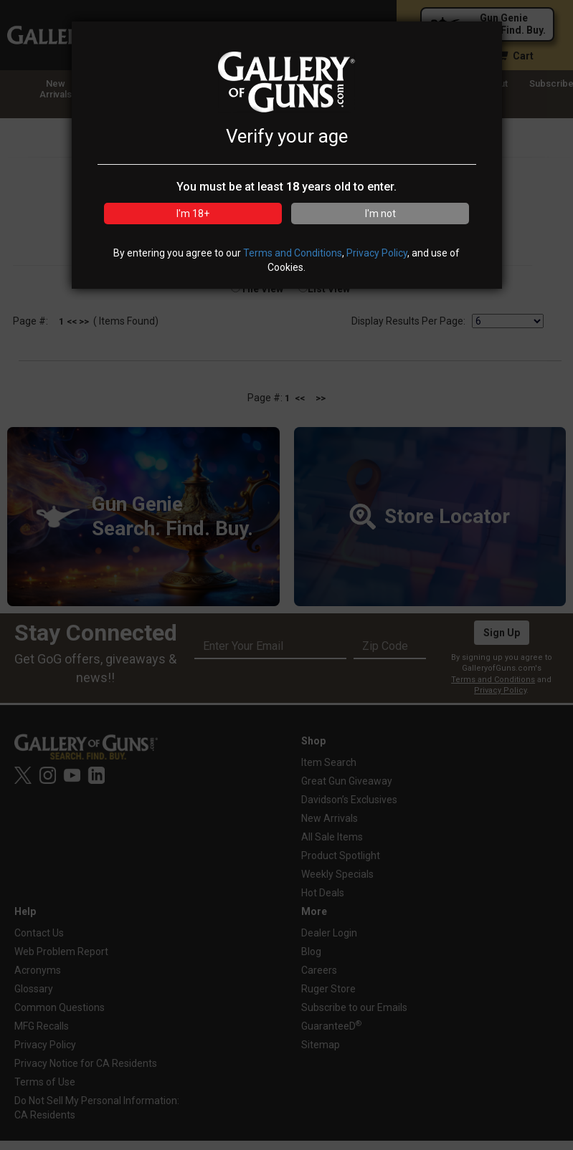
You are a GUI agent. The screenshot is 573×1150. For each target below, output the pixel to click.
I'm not (380, 213)
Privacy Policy (376, 253)
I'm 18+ (192, 213)
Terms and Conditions (292, 253)
